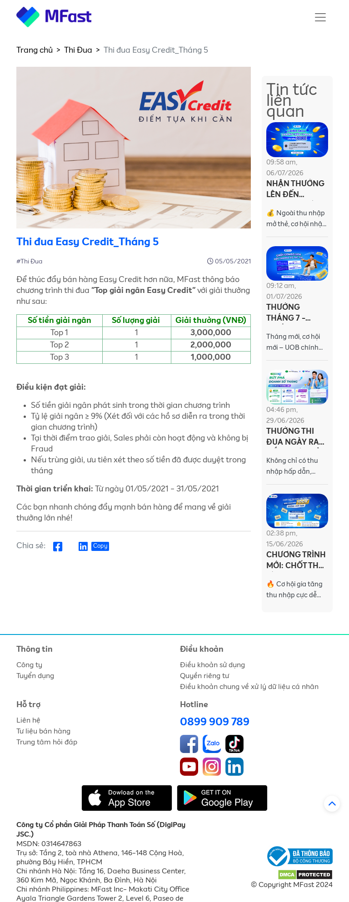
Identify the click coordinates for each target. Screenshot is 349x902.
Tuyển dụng (35, 675)
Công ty (29, 665)
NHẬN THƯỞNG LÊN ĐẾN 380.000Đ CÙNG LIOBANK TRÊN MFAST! (297, 190)
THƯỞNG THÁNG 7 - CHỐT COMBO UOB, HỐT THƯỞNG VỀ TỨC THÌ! (292, 314)
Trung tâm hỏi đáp (46, 742)
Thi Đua (78, 50)
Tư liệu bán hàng (43, 731)
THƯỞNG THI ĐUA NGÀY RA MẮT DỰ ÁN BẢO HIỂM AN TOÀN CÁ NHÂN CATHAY (296, 438)
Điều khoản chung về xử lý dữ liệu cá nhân (249, 686)
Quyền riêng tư (204, 675)
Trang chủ (34, 50)
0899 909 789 (214, 722)
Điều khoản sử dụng (212, 665)
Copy (100, 546)
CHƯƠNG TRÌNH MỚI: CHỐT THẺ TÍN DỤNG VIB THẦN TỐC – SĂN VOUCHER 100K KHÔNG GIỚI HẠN (296, 561)
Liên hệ (28, 720)
